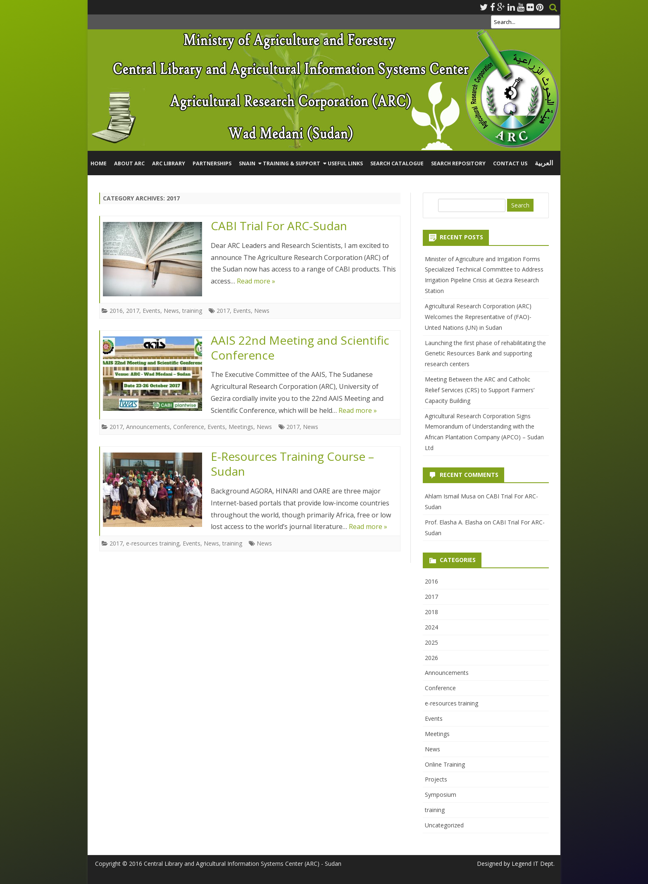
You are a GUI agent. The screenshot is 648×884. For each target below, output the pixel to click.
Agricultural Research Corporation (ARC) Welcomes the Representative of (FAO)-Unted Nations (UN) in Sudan (478, 316)
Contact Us (510, 163)
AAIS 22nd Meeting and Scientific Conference (300, 347)
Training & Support (291, 163)
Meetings (241, 427)
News (171, 311)
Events (151, 311)
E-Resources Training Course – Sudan (292, 463)
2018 (431, 612)
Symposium (440, 794)
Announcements (148, 427)
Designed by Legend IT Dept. (516, 863)
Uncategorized (444, 825)
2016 (116, 311)
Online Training (445, 764)
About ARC (129, 163)
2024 (431, 627)
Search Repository (458, 163)
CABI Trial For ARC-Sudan (279, 226)
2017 (132, 311)
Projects (436, 779)
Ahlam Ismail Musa (450, 496)
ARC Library (168, 163)
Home (99, 163)
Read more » (256, 281)
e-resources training (152, 543)
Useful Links (345, 163)
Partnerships (212, 163)
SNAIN (247, 163)
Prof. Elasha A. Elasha (453, 522)
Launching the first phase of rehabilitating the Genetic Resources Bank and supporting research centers (485, 353)
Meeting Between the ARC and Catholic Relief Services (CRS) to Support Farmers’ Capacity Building (479, 390)
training (192, 311)
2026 (431, 658)
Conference (188, 427)
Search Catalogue (397, 163)
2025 (431, 642)
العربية (544, 163)
